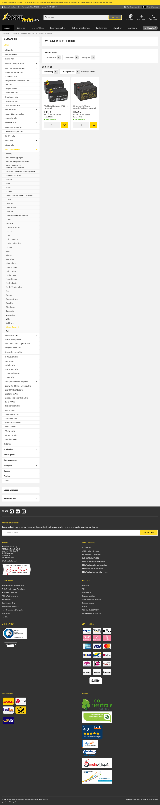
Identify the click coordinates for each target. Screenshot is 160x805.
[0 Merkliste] (129, 17)
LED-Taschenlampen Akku (14, 132)
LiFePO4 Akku (10, 136)
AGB (83, 589)
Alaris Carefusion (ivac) (14, 175)
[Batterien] (22, 28)
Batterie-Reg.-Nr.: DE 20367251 (91, 613)
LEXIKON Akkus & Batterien (90, 551)
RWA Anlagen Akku (11, 369)
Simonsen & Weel (12, 299)
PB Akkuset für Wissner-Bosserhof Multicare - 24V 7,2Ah (84, 107)
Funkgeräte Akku (11, 89)
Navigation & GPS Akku (13, 348)
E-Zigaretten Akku (11, 77)
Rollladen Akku (10, 365)
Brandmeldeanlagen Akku (14, 73)
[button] (56, 91)
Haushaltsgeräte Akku (12, 105)
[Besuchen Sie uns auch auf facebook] (12, 511)
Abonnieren (149, 532)
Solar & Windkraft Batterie (14, 390)
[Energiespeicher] (59, 28)
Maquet (8, 251)
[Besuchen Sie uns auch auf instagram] (24, 511)
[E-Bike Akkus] (39, 28)
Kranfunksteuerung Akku (13, 127)
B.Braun (9, 191)
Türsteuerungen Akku (12, 406)
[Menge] (52, 124)
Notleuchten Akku (11, 357)
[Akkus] (8, 28)
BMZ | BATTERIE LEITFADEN (90, 558)
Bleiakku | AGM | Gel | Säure (14, 63)
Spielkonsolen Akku (11, 394)
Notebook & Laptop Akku (13, 352)
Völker (8, 319)
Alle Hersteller (69, 57)
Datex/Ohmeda (11, 207)
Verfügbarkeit (51, 57)
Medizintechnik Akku (28, 34)
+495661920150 (9, 557)
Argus (8, 183)
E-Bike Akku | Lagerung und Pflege (92, 568)
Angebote (7, 476)
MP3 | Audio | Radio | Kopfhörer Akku (17, 344)
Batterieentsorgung (88, 603)
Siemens (9, 295)
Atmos (8, 187)
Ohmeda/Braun (11, 267)
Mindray (9, 255)
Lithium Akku (9, 145)
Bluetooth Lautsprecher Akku (15, 68)
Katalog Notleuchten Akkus (10, 606)
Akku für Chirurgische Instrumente (18, 162)
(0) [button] (132, 6)
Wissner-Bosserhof (45, 34)
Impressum (85, 585)
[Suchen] (78, 17)
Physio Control (11, 275)
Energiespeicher (9, 455)
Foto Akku (8, 85)
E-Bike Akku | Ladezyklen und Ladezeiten (94, 565)
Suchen (115, 17)
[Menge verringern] (47, 124)
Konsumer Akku (10, 122)
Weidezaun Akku (10, 427)
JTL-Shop (137, 800)
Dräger (8, 219)
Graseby (9, 231)
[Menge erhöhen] (56, 124)
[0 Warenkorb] (153, 17)
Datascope (9, 203)
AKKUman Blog (86, 548)
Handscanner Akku (11, 101)
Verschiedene (11, 315)
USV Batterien (10, 410)
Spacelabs (9, 303)
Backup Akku (9, 59)
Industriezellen (10, 110)
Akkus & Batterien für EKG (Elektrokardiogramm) (15, 166)
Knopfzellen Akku (11, 118)
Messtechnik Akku (11, 335)
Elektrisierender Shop (8, 603)
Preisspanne (86, 57)
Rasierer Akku (9, 361)
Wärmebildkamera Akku (13, 423)
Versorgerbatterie (11, 419)
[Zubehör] (118, 28)
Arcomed (9, 179)
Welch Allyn (10, 323)
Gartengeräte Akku (11, 93)
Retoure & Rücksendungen (10, 592)
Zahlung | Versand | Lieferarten (91, 599)
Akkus (15, 34)
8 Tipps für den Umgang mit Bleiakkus (93, 561)
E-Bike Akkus (8, 449)
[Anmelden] (141, 17)
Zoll (7, 331)
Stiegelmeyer (10, 307)
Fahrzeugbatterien (10, 460)
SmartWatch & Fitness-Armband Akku (18, 386)
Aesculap (9, 154)
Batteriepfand (6, 599)
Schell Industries (11, 283)
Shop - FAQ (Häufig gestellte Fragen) (13, 585)
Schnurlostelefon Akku (12, 373)
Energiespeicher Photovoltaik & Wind (17, 81)
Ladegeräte (8, 466)
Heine (8, 235)
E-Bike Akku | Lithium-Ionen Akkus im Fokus (95, 572)
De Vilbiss (9, 211)
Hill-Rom (9, 247)
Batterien (7, 444)
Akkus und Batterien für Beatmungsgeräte (20, 171)
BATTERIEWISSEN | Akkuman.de (91, 554)
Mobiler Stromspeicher (13, 340)
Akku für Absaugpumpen (14, 158)
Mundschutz (10, 259)
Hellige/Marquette (12, 239)
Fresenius (9, 223)
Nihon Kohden (11, 263)
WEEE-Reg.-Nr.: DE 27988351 (90, 610)
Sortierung (48, 72)
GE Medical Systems (13, 227)
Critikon (8, 199)
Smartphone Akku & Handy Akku (16, 381)
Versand (58, 114)
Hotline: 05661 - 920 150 (49, 7)
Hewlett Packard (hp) (13, 243)
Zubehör (7, 471)
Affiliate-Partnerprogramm (10, 596)
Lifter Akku (9, 141)
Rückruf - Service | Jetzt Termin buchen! (14, 589)
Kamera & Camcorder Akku (14, 114)
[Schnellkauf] (150, 28)
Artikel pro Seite (68, 72)
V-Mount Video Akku (12, 415)
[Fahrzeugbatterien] (82, 28)
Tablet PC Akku (10, 402)
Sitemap (84, 606)
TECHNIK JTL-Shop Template (149, 800)
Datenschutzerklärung (33, 527)
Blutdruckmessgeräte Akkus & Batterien (19, 195)
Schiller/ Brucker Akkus (14, 287)
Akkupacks (9, 50)
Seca (7, 291)
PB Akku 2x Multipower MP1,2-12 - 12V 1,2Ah (56, 107)
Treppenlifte (10, 311)
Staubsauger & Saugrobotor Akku (16, 398)
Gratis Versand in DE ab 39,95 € (28, 7)
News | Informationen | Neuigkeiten (12, 610)
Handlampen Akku (11, 97)
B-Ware (6, 481)
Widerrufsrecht (86, 592)
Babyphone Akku (11, 54)
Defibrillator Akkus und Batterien (17, 215)
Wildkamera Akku (11, 435)
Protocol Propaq (11, 279)
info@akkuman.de (11, 561)
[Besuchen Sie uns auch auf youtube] (18, 511)
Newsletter (5, 617)
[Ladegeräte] (102, 28)
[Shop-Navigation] (9, 6)
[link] (100, 56)
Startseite (5, 34)
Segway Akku (9, 377)
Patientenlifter (11, 271)
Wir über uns (6, 613)
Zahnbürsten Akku (11, 439)
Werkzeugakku (10, 431)
